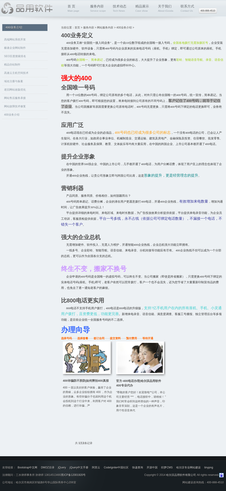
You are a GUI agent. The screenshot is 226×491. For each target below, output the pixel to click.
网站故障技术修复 (15, 106)
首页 (77, 27)
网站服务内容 (105, 27)
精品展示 (144, 8)
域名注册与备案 (13, 81)
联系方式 (190, 8)
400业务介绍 (11, 114)
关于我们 (167, 8)
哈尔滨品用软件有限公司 (181, 475)
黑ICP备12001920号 (73, 475)
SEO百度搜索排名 (15, 56)
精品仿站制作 (12, 64)
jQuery (62, 467)
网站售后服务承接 (15, 98)
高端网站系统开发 (15, 39)
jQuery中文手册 (79, 467)
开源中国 (152, 467)
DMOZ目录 (47, 467)
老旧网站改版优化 (15, 89)
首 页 (77, 8)
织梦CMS (167, 467)
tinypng (208, 467)
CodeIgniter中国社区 (116, 467)
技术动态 (122, 8)
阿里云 (96, 467)
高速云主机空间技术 (16, 73)
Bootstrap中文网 (27, 467)
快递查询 (137, 467)
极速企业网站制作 (15, 47)
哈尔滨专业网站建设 (188, 467)
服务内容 (99, 8)
